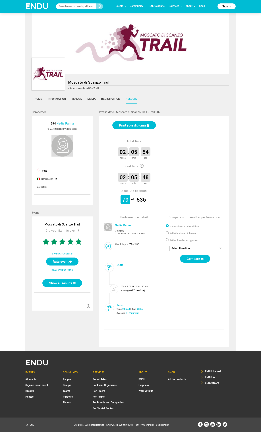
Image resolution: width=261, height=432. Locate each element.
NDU (37, 6)
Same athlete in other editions (184, 226)
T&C (136, 424)
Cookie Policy (162, 424)
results (131, 98)
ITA (26, 424)
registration (110, 98)
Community (138, 6)
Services (175, 6)
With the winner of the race (183, 233)
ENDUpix (210, 377)
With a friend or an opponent (184, 240)
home (38, 98)
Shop (202, 6)
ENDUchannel (158, 6)
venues (76, 98)
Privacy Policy (147, 424)
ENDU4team (212, 383)
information (57, 98)
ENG (32, 424)
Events (121, 6)
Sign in (226, 6)
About (190, 6)
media (91, 98)
